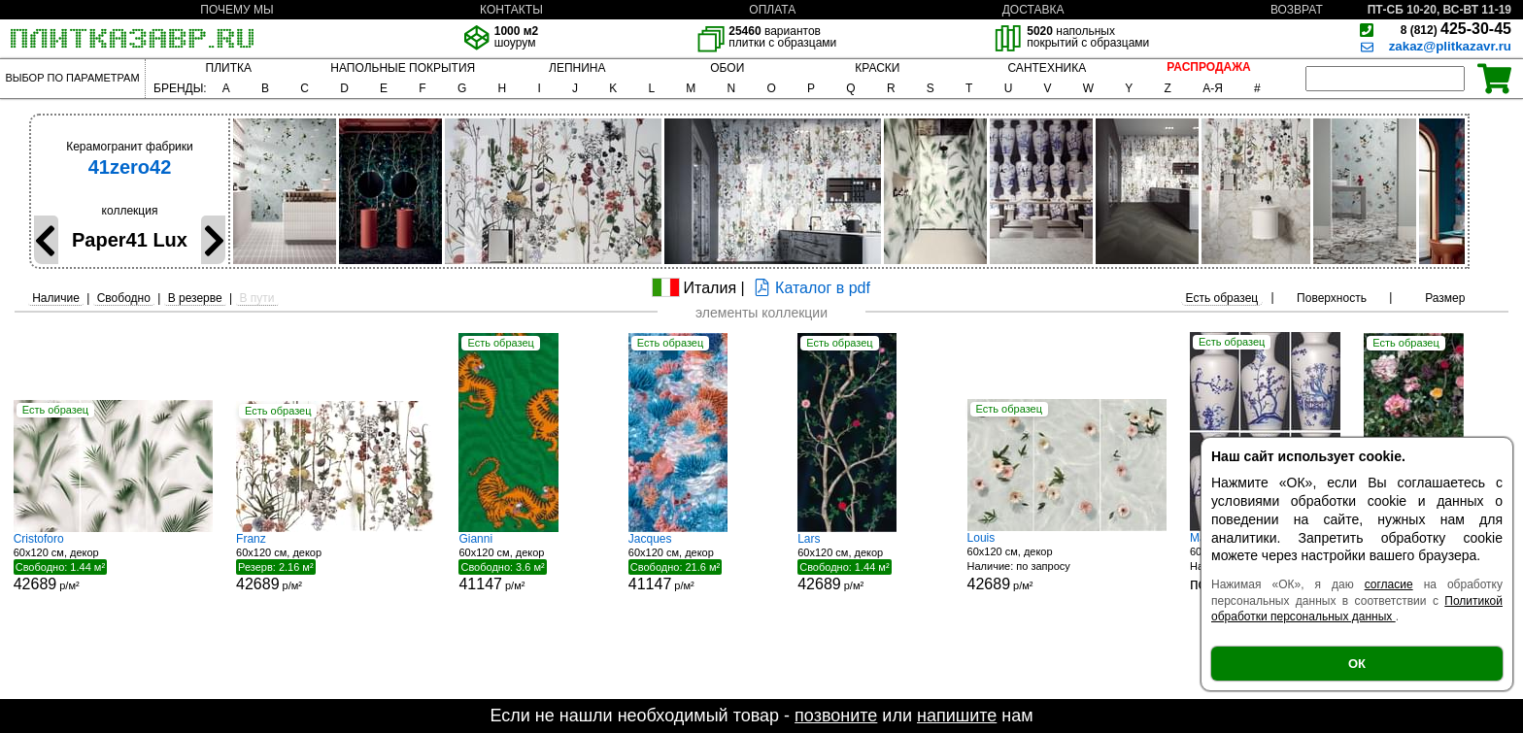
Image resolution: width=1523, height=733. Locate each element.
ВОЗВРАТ (1296, 10)
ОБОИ (727, 68)
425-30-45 (1456, 28)
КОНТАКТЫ (511, 10)
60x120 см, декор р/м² (113, 562)
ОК (1357, 663)
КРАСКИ (877, 68)
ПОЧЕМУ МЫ (236, 10)
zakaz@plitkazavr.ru (1450, 46)
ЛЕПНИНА (577, 68)
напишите (957, 715)
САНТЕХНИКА (1046, 68)
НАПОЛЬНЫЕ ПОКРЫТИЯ (402, 68)
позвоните (836, 715)
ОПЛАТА (772, 10)
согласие (1389, 584)
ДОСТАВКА (1033, 10)
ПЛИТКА (229, 68)
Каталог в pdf (809, 288)
